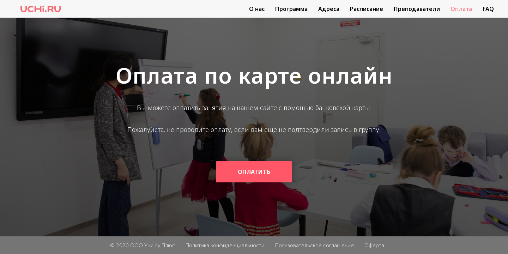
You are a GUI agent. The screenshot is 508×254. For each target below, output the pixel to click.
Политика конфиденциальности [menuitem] (225, 245)
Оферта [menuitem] (374, 245)
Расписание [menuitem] (366, 9)
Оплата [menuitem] (461, 9)
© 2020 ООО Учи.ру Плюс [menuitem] (142, 245)
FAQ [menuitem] (488, 9)
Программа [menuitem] (291, 9)
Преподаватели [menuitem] (417, 9)
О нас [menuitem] (257, 9)
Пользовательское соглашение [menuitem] (314, 245)
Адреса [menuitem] (328, 9)
